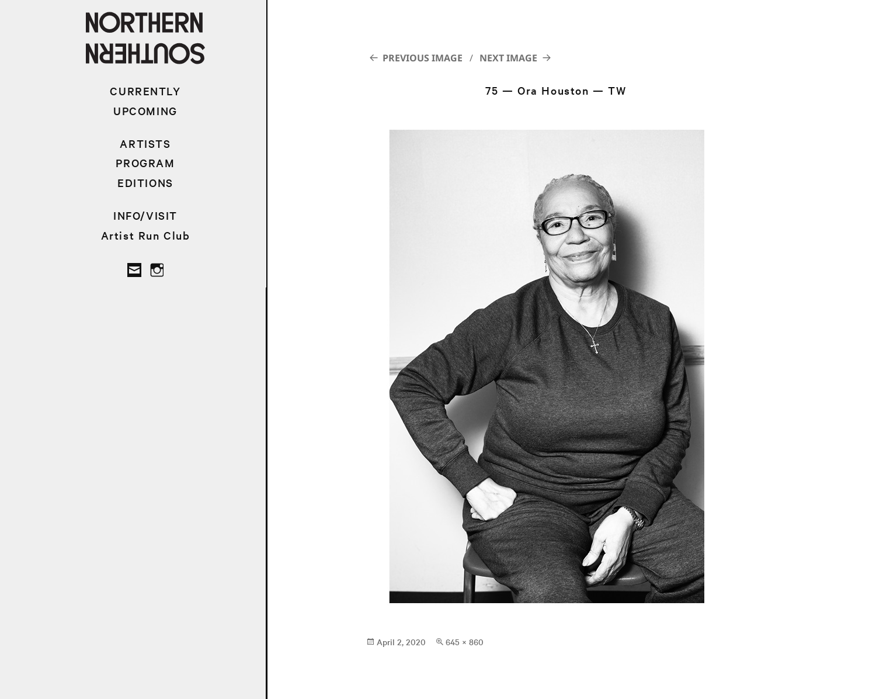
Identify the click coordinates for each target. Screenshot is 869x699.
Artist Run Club (145, 235)
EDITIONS (145, 182)
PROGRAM (145, 162)
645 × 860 (465, 642)
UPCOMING (145, 110)
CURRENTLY (145, 91)
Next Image (508, 57)
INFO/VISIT (145, 215)
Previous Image (423, 57)
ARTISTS (145, 143)
